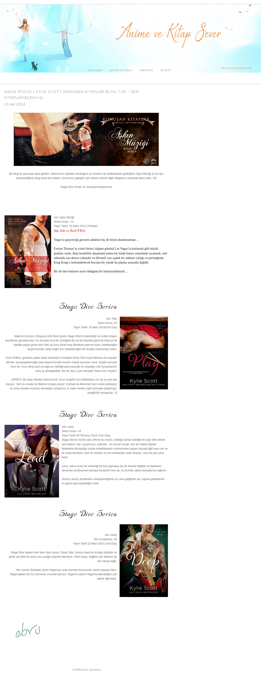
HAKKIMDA (146, 70)
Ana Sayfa (95, 70)
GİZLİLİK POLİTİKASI (121, 70)
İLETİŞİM (165, 70)
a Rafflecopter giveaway (86, 669)
